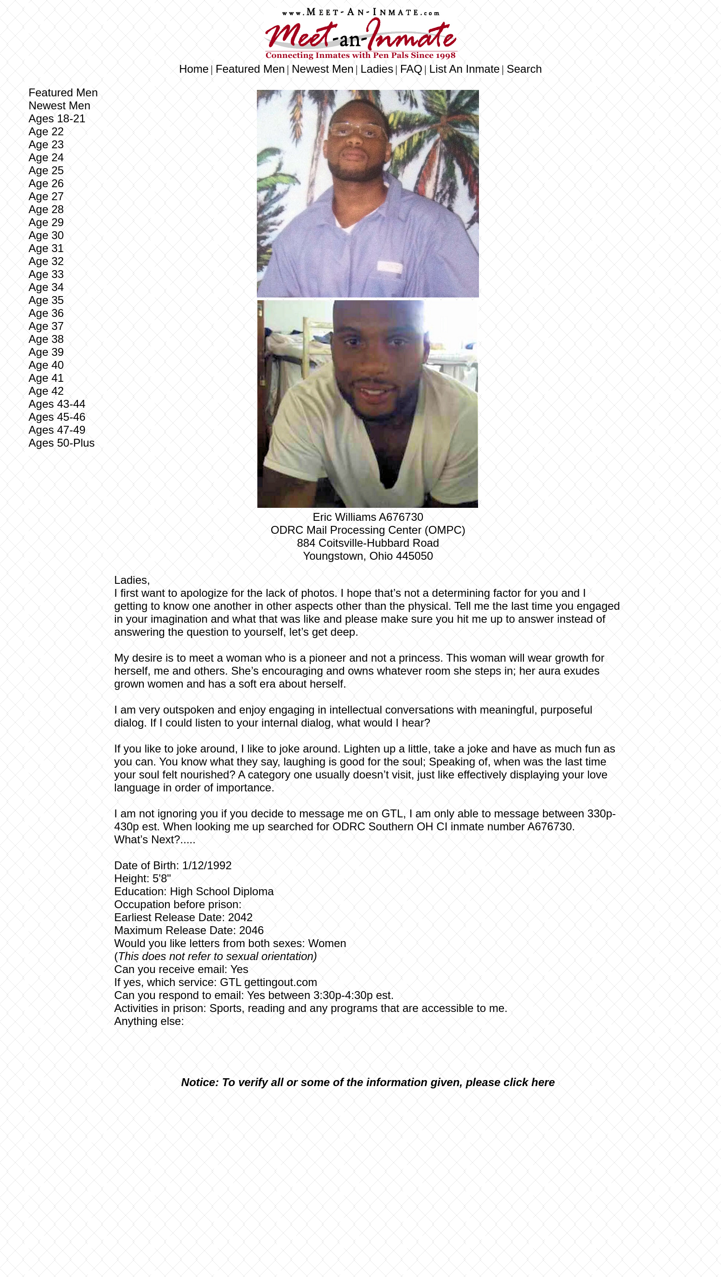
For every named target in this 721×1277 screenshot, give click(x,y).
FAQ (411, 69)
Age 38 (46, 339)
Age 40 (46, 365)
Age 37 (46, 326)
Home (194, 69)
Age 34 (46, 287)
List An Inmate (464, 69)
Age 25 (46, 170)
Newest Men (322, 69)
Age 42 (46, 391)
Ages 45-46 (57, 417)
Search (524, 69)
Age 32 (46, 261)
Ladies (376, 69)
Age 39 (46, 352)
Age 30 (46, 235)
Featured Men (250, 69)
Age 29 (46, 222)
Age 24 (46, 157)
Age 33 (46, 274)
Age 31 (46, 248)
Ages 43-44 (57, 404)
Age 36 (46, 313)
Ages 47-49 (57, 430)
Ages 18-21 (57, 118)
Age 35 (46, 300)
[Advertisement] (368, 1165)
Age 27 (46, 196)
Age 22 (46, 131)
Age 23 (46, 144)
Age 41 (46, 378)
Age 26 (46, 183)
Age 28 (46, 209)
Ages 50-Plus (62, 442)
